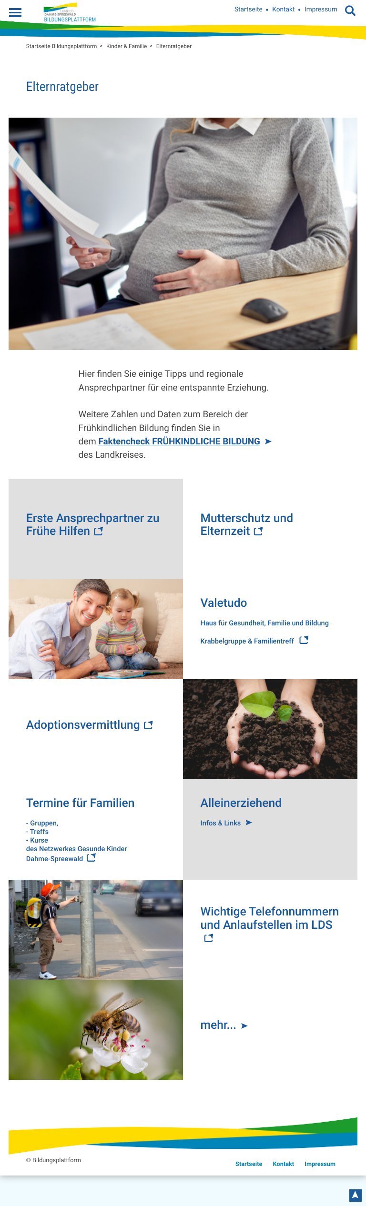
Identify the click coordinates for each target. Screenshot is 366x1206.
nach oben (355, 1196)
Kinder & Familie (126, 46)
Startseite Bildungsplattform (61, 46)
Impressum (321, 10)
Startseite (248, 10)
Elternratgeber (174, 46)
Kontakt (283, 10)
